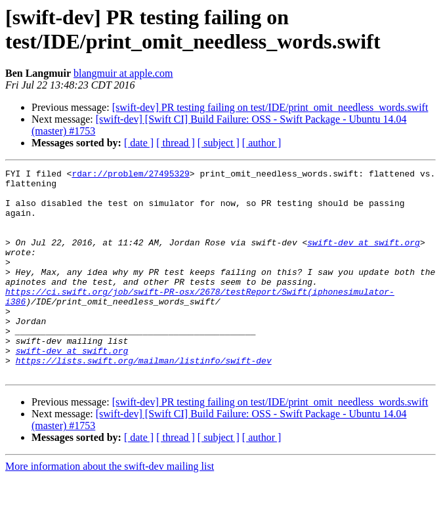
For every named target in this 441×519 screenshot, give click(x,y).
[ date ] (139, 142)
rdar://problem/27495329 (130, 175)
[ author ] (262, 142)
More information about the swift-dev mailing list (109, 507)
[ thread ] (175, 142)
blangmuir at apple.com (123, 73)
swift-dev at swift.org (363, 258)
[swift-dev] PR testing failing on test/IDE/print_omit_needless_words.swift (270, 107)
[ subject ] (219, 142)
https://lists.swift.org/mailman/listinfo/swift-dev (144, 399)
